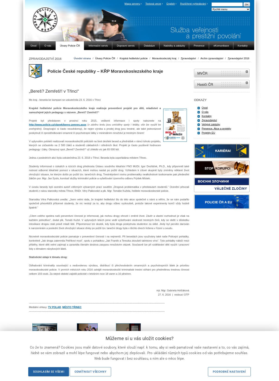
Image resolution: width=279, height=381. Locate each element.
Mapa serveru (132, 3)
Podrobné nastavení (229, 371)
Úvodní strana (82, 58)
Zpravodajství (188, 58)
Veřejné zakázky (211, 124)
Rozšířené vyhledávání (193, 3)
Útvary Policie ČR (105, 58)
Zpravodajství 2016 (238, 58)
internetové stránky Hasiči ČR (222, 84)
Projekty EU (208, 132)
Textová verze (153, 3)
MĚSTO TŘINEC (72, 307)
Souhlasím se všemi (48, 371)
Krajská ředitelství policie (134, 58)
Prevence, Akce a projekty (216, 128)
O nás (205, 111)
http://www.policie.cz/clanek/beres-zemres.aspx (57, 124)
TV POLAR (54, 307)
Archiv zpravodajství (212, 58)
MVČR (222, 73)
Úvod (205, 107)
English (170, 3)
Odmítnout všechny (90, 371)
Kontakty (207, 116)
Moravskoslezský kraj (164, 58)
